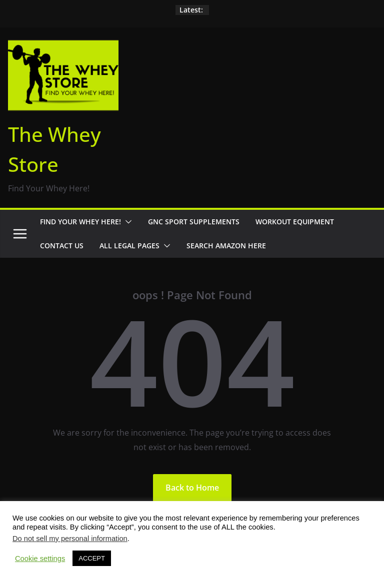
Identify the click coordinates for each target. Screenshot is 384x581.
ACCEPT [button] (91, 558)
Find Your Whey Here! (80, 221)
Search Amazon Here (226, 245)
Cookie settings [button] (40, 559)
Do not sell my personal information (70, 539)
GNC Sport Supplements (194, 221)
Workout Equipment (295, 221)
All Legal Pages (130, 245)
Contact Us (62, 245)
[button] (126, 222)
